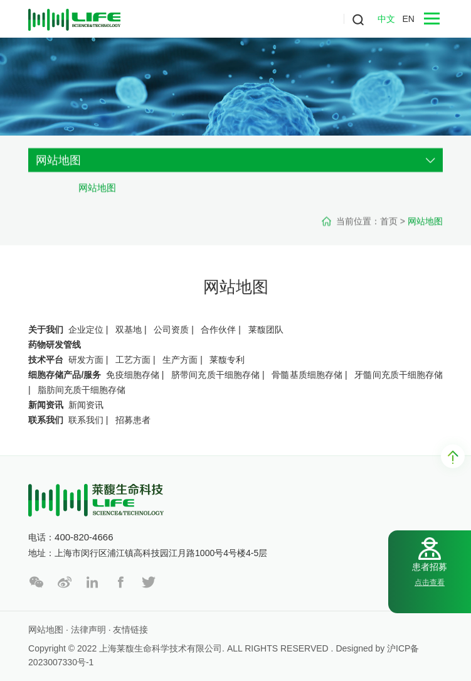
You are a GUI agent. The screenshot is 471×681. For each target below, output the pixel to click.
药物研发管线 (54, 345)
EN (408, 19)
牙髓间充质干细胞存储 (398, 375)
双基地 (128, 329)
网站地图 (97, 194)
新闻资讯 (45, 405)
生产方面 (180, 360)
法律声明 (88, 630)
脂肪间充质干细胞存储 (81, 390)
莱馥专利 (227, 360)
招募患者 (133, 420)
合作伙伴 (218, 329)
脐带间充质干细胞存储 (215, 375)
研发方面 (85, 360)
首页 (389, 228)
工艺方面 (133, 360)
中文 (386, 19)
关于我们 (45, 329)
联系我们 (45, 420)
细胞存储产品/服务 (64, 375)
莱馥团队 (265, 329)
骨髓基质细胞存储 (307, 375)
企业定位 (85, 329)
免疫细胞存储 (132, 375)
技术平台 (45, 360)
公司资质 (171, 329)
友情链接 (130, 630)
